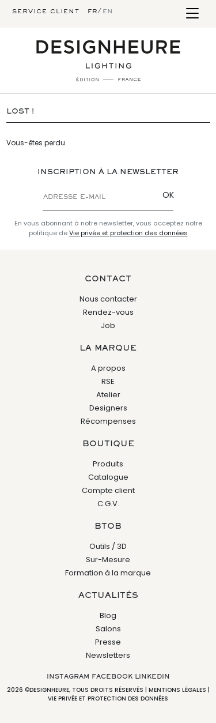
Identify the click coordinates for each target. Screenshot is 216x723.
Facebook (112, 677)
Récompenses (108, 421)
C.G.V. (108, 503)
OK (168, 195)
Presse (108, 642)
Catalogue (108, 477)
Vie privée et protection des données (128, 233)
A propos (108, 368)
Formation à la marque (108, 572)
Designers (108, 407)
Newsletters (108, 655)
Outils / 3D (108, 546)
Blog (108, 615)
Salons (108, 628)
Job (108, 325)
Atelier (108, 394)
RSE (108, 381)
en (108, 11)
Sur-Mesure (108, 559)
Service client (45, 11)
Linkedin (152, 677)
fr (92, 11)
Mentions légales (177, 690)
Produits (108, 463)
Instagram (68, 677)
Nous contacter (108, 298)
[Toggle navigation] (192, 14)
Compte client (108, 490)
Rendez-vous (108, 312)
